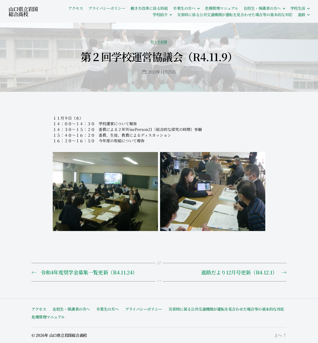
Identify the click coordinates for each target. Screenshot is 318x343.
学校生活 (297, 8)
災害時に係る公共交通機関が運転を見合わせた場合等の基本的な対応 (234, 14)
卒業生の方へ (184, 8)
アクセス (75, 8)
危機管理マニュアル (221, 8)
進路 (301, 14)
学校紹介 (160, 14)
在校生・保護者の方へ (262, 8)
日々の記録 (159, 42)
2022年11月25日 (162, 72)
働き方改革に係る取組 (149, 8)
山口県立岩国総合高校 (23, 11)
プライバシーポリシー (106, 8)
